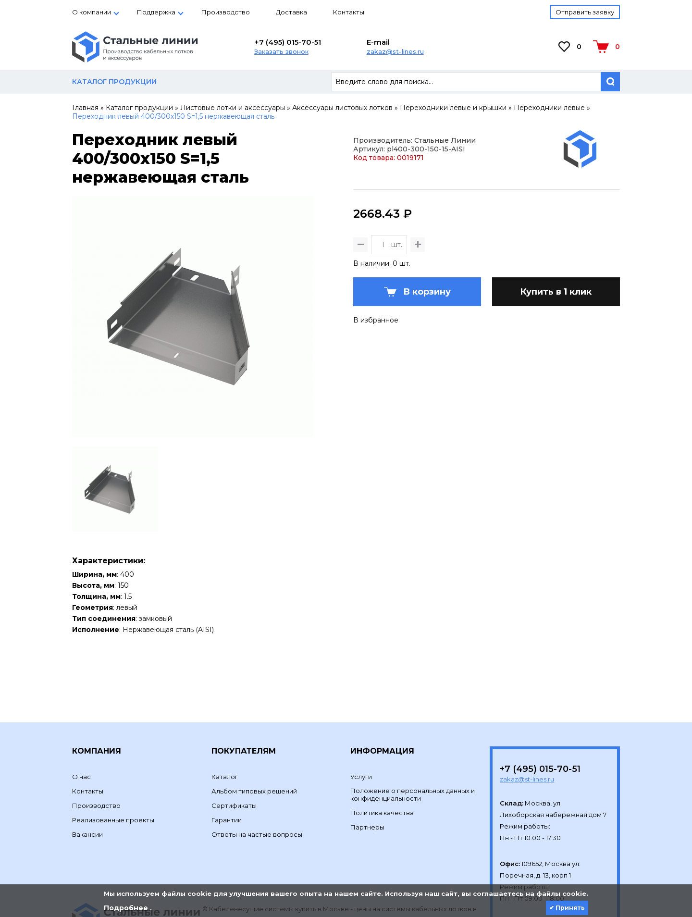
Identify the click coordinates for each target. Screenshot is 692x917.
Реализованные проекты (113, 754)
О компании (91, 12)
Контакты (348, 12)
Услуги (361, 711)
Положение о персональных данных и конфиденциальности (412, 728)
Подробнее (127, 908)
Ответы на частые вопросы (256, 768)
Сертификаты (234, 740)
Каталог (224, 711)
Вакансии (87, 768)
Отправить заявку (585, 12)
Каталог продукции (139, 107)
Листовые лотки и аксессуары (232, 107)
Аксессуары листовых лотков (342, 107)
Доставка (291, 12)
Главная (85, 107)
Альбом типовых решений (254, 725)
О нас (81, 711)
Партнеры (367, 761)
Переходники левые (549, 107)
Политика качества (382, 747)
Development (225, 866)
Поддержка (156, 12)
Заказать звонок (281, 51)
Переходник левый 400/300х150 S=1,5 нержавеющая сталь (173, 116)
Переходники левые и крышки (453, 107)
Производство (225, 12)
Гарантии (226, 754)
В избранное (375, 386)
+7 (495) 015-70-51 (287, 42)
